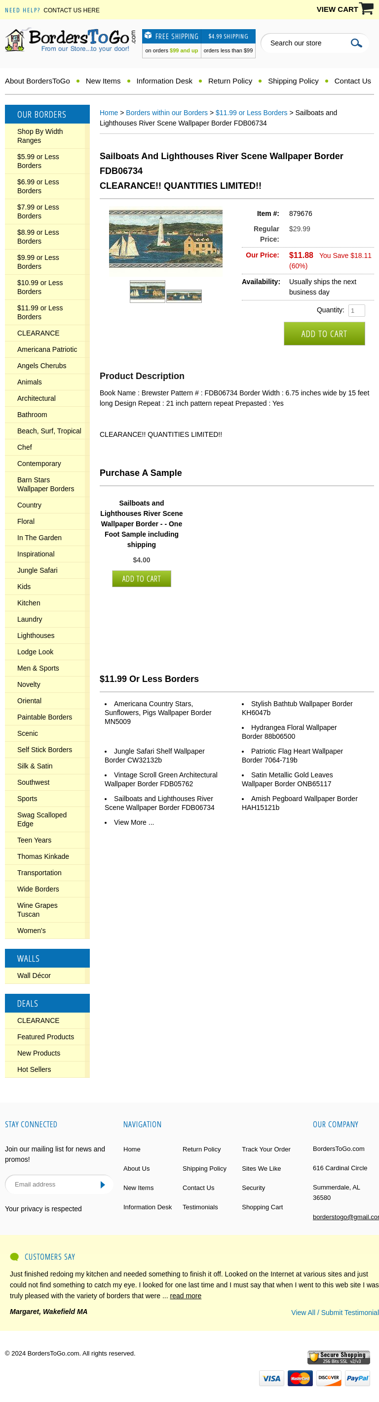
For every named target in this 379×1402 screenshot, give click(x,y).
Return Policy (230, 81)
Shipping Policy (293, 81)
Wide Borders (38, 889)
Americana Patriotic (47, 349)
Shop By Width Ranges (40, 135)
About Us (136, 1168)
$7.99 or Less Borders (38, 211)
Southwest (33, 782)
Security (253, 1187)
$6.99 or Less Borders (38, 186)
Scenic (27, 733)
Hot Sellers (34, 1069)
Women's (31, 931)
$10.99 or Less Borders (40, 287)
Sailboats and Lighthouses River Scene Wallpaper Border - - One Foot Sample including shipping (141, 524)
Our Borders (42, 114)
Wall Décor (34, 975)
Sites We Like (261, 1168)
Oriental (29, 701)
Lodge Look (35, 652)
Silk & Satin (35, 766)
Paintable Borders (44, 717)
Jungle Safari (37, 570)
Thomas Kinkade (43, 856)
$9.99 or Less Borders (38, 262)
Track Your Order (266, 1149)
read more (186, 1296)
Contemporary (39, 463)
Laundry (29, 619)
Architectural (36, 398)
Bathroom (32, 415)
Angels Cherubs (42, 366)
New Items (103, 81)
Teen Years (34, 840)
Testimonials (200, 1207)
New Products (38, 1053)
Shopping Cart (262, 1207)
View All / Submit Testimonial (335, 1313)
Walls (28, 958)
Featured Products (45, 1037)
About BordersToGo (37, 81)
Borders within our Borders (167, 113)
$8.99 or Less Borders (38, 236)
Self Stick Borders (44, 750)
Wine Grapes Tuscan (37, 909)
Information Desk (164, 81)
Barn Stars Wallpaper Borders (45, 484)
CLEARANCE (38, 333)
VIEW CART (337, 9)
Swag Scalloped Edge (42, 819)
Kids (24, 587)
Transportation (39, 873)
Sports (27, 799)
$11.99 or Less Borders (40, 312)
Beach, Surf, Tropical (49, 431)
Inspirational (36, 554)
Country (29, 505)
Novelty (28, 684)
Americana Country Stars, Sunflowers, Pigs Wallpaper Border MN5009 (158, 712)
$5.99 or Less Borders (38, 161)
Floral (26, 521)
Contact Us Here (71, 10)
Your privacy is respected (43, 1209)
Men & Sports (38, 668)
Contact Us (353, 81)
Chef (24, 447)
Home (109, 113)
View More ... (134, 822)
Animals (29, 382)
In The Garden (39, 538)
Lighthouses (36, 635)
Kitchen (28, 603)
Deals (27, 1003)
